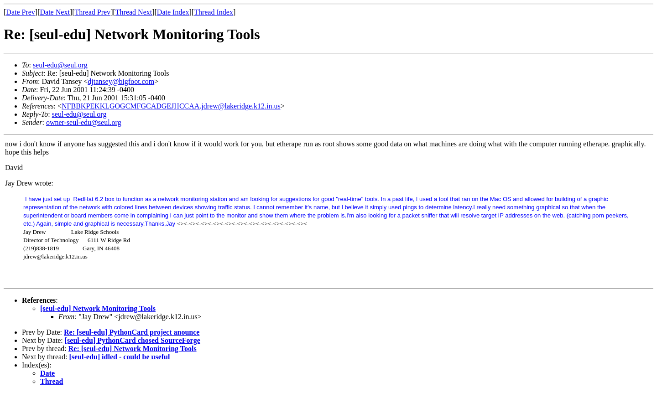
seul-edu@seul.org (60, 65)
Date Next (55, 12)
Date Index (173, 12)
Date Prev (20, 12)
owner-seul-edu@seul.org (83, 122)
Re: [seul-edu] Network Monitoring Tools (132, 348)
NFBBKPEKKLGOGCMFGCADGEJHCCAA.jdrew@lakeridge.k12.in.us (171, 106)
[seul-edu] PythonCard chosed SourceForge (132, 340)
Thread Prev (92, 12)
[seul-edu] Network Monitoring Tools (98, 308)
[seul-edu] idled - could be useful (119, 357)
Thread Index (213, 12)
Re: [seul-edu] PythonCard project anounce (131, 332)
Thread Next (133, 12)
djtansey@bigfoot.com (121, 81)
